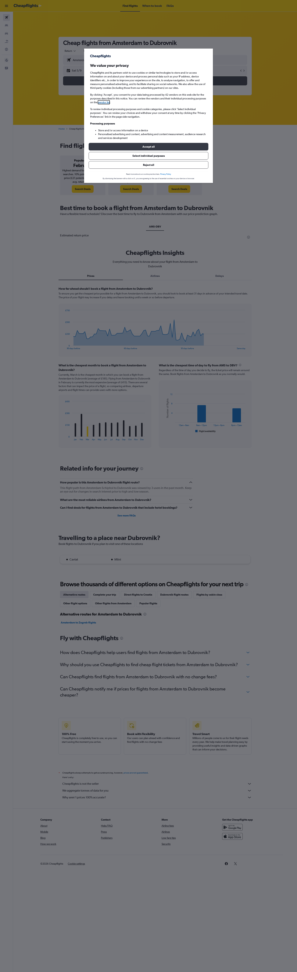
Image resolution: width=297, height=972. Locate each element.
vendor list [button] (104, 102)
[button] (148, 146)
